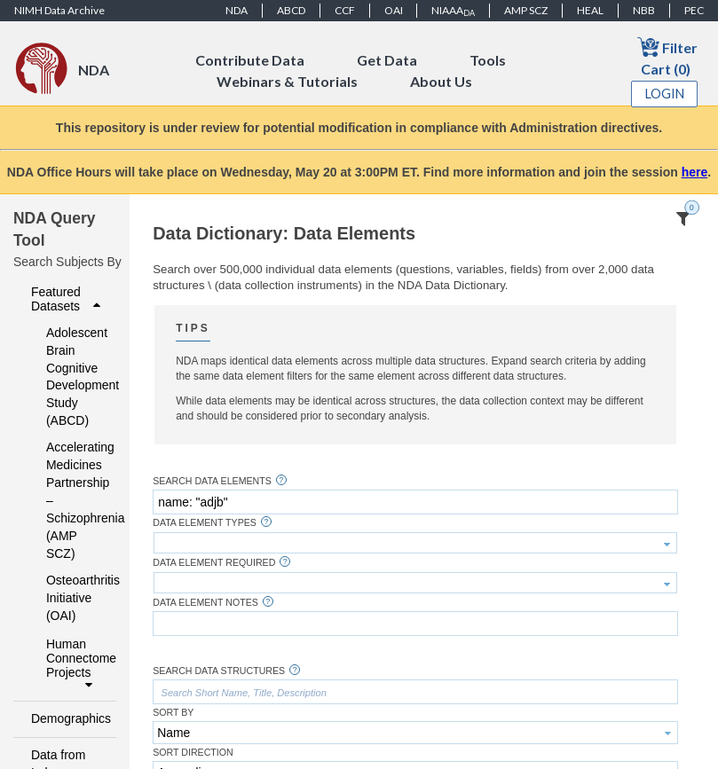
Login (664, 93)
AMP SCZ (526, 10)
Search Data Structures (219, 671)
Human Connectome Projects (76, 664)
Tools (487, 59)
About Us (441, 81)
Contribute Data (249, 59)
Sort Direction (193, 752)
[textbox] (415, 502)
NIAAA (453, 11)
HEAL (590, 10)
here (695, 172)
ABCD (291, 10)
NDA (236, 10)
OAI (393, 10)
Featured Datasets (68, 299)
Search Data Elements (212, 481)
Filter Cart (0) (667, 56)
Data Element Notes (205, 603)
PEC (694, 10)
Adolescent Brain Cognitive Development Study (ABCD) (69, 377)
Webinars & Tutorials (287, 81)
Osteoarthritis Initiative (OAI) (69, 598)
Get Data (387, 59)
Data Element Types (204, 523)
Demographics (68, 718)
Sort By (173, 713)
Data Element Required (214, 563)
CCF (345, 10)
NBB (644, 10)
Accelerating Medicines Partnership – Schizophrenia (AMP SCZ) (69, 500)
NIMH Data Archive (59, 10)
